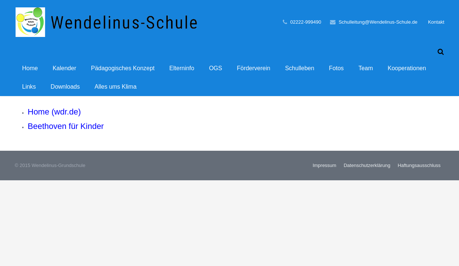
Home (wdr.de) (54, 117)
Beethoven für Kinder (66, 132)
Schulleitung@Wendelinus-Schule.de (377, 22)
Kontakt (436, 22)
